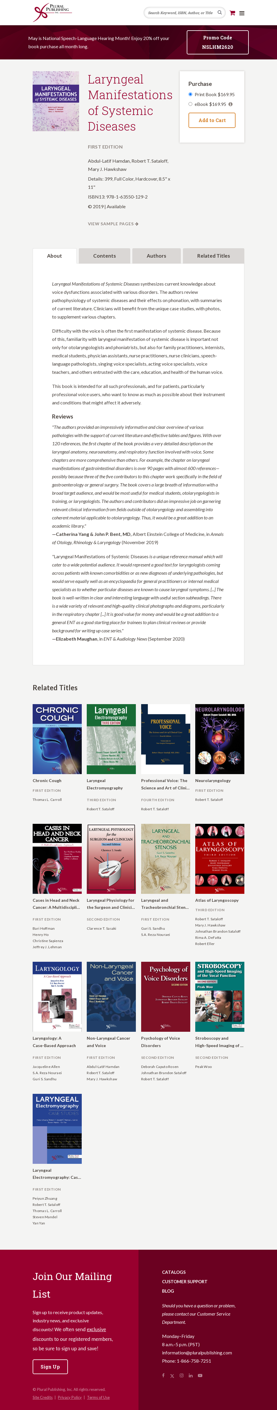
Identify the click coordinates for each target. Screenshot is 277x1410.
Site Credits (43, 1397)
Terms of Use (98, 1397)
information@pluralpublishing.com (197, 1352)
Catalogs (174, 1272)
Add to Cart (212, 120)
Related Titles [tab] (213, 256)
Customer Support (185, 1281)
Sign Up (50, 1367)
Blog (168, 1291)
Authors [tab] (156, 256)
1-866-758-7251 (194, 1361)
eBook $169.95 (214, 104)
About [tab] (54, 256)
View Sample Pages (111, 223)
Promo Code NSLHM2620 (217, 42)
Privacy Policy (70, 1397)
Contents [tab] (104, 256)
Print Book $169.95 (215, 94)
